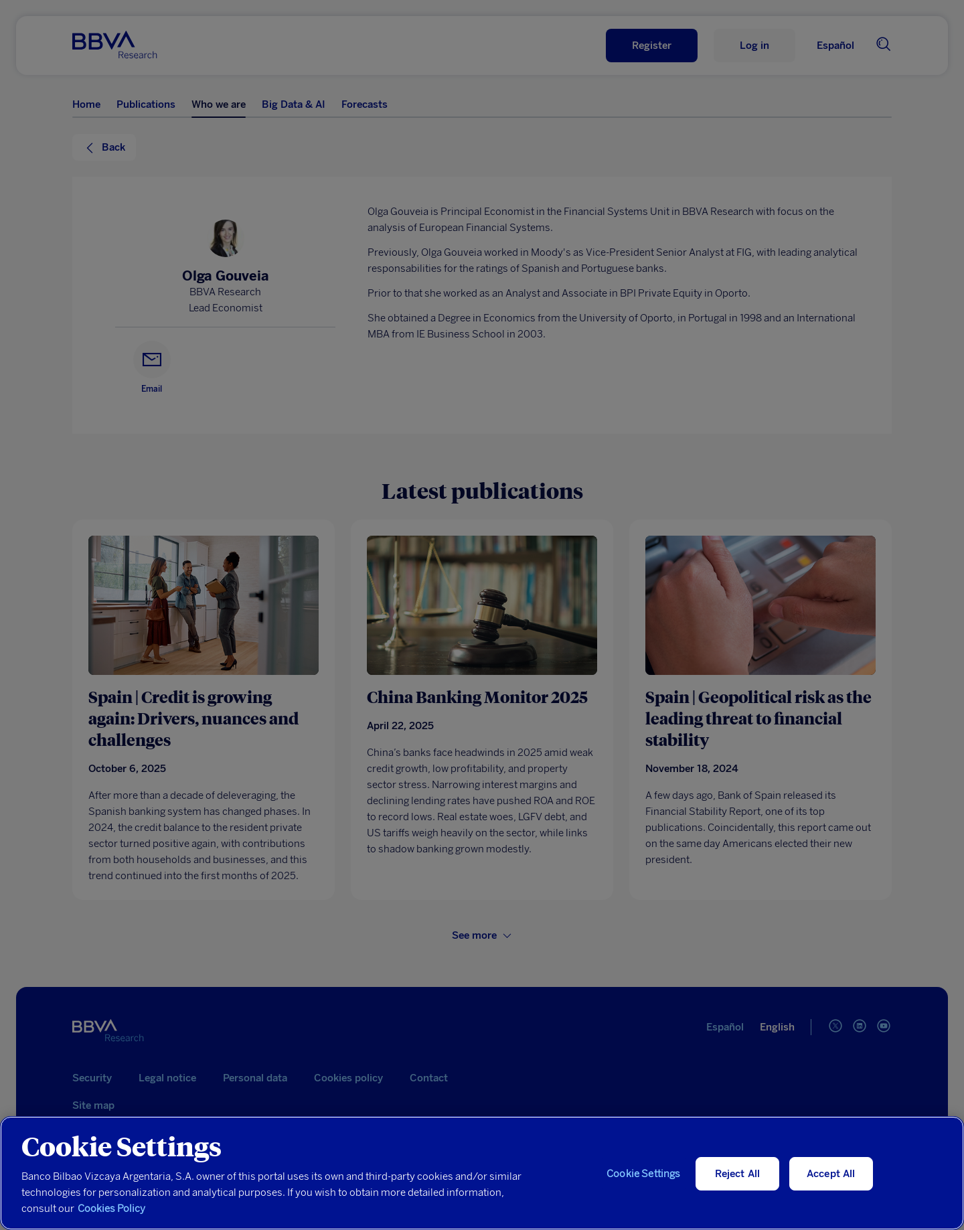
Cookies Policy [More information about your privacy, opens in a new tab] (111, 1209)
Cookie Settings (643, 1174)
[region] (482, 1173)
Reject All (737, 1174)
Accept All (831, 1174)
